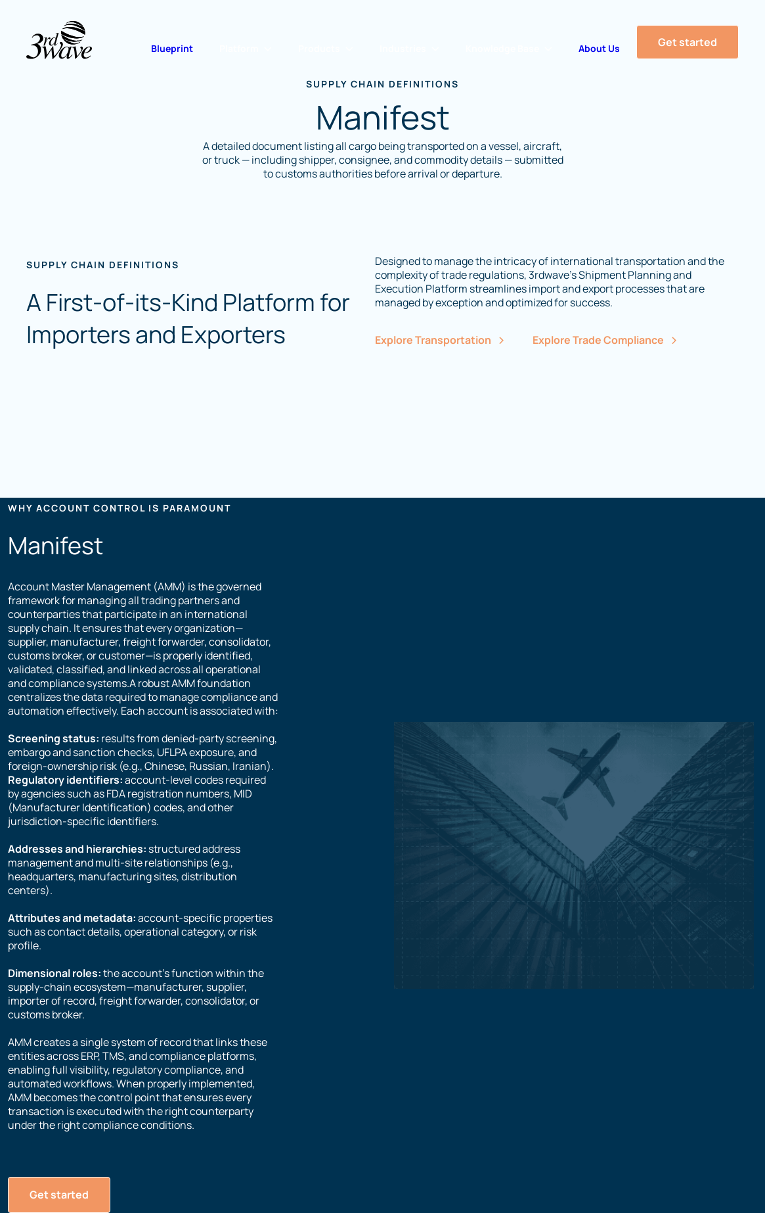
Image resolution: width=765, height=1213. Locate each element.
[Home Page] (59, 40)
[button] (245, 48)
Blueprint (172, 48)
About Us (599, 48)
